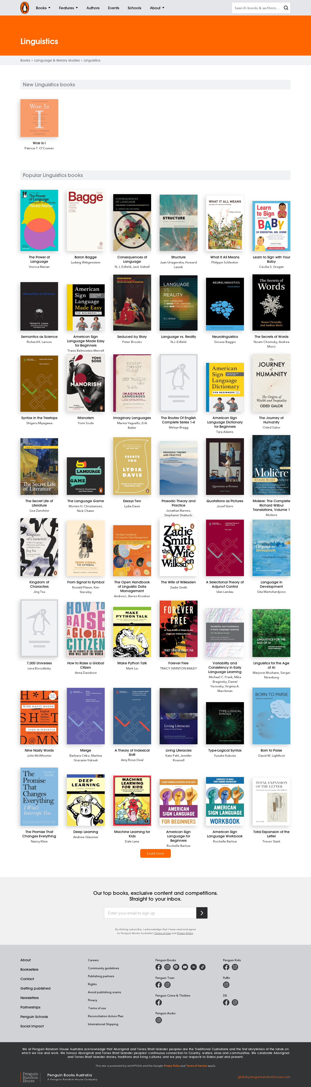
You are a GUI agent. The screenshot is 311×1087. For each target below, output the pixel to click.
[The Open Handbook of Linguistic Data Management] (132, 550)
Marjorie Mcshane (266, 672)
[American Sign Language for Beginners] (178, 802)
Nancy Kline (39, 841)
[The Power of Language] (39, 220)
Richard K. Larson (39, 341)
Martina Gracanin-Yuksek (88, 757)
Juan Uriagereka (172, 262)
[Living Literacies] (178, 716)
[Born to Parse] (271, 716)
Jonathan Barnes (178, 510)
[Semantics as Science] (39, 306)
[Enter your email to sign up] (150, 913)
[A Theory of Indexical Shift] (132, 716)
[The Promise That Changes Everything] (39, 796)
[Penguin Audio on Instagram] (159, 1020)
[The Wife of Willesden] (178, 547)
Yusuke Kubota (225, 755)
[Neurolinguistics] (225, 304)
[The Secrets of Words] (271, 302)
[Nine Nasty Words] (39, 717)
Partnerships (30, 1007)
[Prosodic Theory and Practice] (178, 468)
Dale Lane (132, 841)
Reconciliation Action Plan (105, 1016)
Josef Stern (225, 506)
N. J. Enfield (123, 266)
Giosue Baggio (225, 341)
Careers (93, 960)
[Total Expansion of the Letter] (271, 802)
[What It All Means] (225, 223)
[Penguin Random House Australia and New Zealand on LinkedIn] (193, 967)
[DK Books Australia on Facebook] (226, 1002)
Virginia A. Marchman (228, 688)
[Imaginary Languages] (132, 383)
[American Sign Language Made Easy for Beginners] (85, 307)
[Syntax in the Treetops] (39, 384)
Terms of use (97, 1008)
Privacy (92, 1000)
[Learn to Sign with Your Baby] (271, 226)
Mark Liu (132, 668)
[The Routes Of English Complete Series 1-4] (178, 383)
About (25, 960)
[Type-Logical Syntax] (225, 723)
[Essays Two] (132, 466)
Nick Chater (85, 510)
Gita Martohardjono (271, 591)
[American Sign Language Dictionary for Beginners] (225, 387)
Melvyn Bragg (178, 427)
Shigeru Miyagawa (39, 423)
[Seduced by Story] (132, 303)
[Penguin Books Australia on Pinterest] (176, 967)
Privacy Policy (185, 933)
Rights (92, 984)
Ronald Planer (82, 587)
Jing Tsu (39, 591)
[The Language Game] (85, 476)
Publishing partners (101, 976)
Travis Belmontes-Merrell (86, 350)
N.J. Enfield (178, 341)
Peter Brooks (132, 341)
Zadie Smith (178, 587)
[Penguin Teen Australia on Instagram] (167, 985)
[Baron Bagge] (85, 220)
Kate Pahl (172, 755)
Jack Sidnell (141, 266)
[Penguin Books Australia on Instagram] (167, 967)
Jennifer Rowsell (182, 757)
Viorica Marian (39, 266)
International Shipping (103, 1024)
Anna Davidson (86, 672)
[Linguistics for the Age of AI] (271, 633)
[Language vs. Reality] (178, 303)
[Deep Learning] (85, 800)
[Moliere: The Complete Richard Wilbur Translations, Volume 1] (271, 465)
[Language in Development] (271, 548)
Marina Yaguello (128, 423)
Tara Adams (224, 431)
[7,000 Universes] (39, 628)
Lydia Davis (132, 506)
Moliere (271, 514)
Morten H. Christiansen (85, 506)
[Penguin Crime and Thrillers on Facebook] (159, 1002)
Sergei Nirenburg (277, 674)
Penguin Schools (34, 1017)
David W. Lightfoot (271, 755)
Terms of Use (162, 933)
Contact (27, 979)
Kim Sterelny (89, 589)
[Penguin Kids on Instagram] (235, 967)
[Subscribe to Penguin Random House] (201, 913)
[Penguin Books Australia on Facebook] (159, 967)
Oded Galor (271, 427)
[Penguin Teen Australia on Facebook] (159, 985)
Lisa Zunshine (39, 510)
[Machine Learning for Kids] (132, 801)
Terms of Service (196, 1065)
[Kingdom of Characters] (39, 547)
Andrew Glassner (85, 836)
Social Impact (32, 1026)
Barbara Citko (79, 755)
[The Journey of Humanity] (271, 383)
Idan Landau (224, 591)
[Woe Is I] (39, 118)
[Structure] (178, 223)
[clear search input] (286, 8)
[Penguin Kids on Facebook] (226, 967)
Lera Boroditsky (39, 668)
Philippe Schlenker (224, 262)
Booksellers (29, 969)
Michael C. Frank (221, 676)
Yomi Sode (86, 423)
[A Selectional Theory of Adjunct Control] (225, 548)
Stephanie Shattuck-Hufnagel (178, 517)
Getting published (35, 988)
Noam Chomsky (265, 341)
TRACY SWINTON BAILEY (178, 668)
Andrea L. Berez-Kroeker (132, 596)
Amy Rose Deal (132, 759)
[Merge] (85, 716)
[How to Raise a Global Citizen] (85, 629)
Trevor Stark (271, 841)
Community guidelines (103, 968)
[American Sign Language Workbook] (225, 801)
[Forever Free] (178, 629)
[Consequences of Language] (132, 222)
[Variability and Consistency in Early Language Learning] (225, 632)
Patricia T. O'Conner (39, 148)
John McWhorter (39, 755)
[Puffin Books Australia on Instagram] (226, 985)
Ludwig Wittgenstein (85, 262)
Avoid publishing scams (104, 992)
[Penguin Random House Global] (33, 1076)
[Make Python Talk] (132, 632)
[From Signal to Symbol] (85, 548)
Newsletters (29, 998)
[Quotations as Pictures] (225, 466)
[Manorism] (85, 383)
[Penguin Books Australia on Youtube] (185, 967)
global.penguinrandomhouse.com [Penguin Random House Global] (264, 1076)
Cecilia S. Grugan (271, 266)
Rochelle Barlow (178, 845)
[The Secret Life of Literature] (39, 466)
